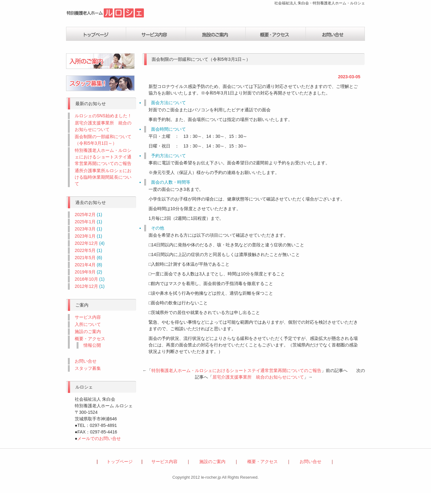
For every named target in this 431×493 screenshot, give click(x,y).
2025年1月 (85, 221)
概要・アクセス (275, 34)
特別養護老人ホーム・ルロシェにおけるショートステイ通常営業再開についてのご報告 (236, 370)
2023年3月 (85, 228)
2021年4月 (85, 264)
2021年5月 (85, 257)
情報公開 (92, 345)
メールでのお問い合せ (99, 438)
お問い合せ (335, 34)
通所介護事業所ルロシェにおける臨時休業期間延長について (103, 177)
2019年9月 (85, 271)
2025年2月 (85, 214)
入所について (88, 324)
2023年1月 (85, 236)
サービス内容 (156, 34)
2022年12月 (86, 243)
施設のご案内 (88, 331)
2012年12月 (86, 286)
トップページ (96, 34)
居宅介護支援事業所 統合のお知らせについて (258, 377)
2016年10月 (86, 279)
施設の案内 (215, 34)
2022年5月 (85, 250)
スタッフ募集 (88, 368)
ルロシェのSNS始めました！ (103, 115)
